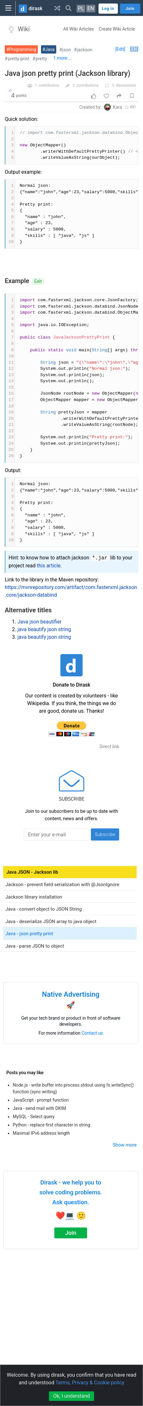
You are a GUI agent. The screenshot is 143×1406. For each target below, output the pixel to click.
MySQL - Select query (34, 1116)
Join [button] (130, 8)
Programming (22, 49)
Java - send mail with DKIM (39, 1108)
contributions (87, 85)
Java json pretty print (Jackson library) (67, 73)
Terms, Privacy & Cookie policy (89, 1383)
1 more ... (62, 58)
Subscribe (105, 834)
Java (50, 49)
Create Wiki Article (117, 29)
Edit (38, 281)
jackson (84, 49)
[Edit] (120, 49)
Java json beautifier (39, 622)
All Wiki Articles (78, 29)
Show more (125, 1145)
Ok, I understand (71, 1396)
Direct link (109, 746)
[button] (57, 8)
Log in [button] (108, 8)
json (66, 49)
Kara (117, 107)
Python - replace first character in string (51, 1124)
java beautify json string (44, 629)
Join (70, 1232)
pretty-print (19, 58)
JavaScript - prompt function (41, 1100)
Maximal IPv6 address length (41, 1133)
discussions (126, 85)
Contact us (92, 1033)
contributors (48, 85)
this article (49, 566)
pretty (41, 58)
